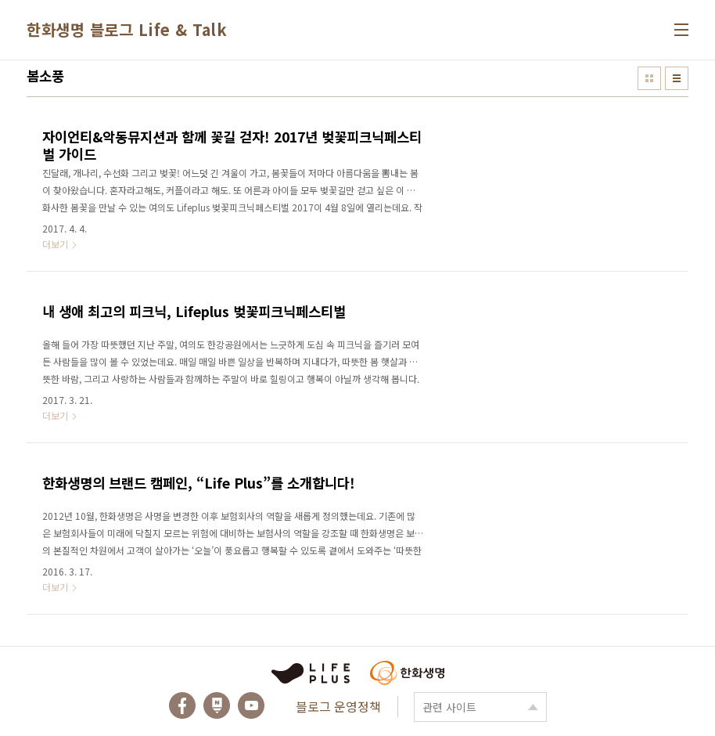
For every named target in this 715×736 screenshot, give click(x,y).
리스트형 (676, 78)
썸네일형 (649, 78)
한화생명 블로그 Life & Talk (127, 29)
